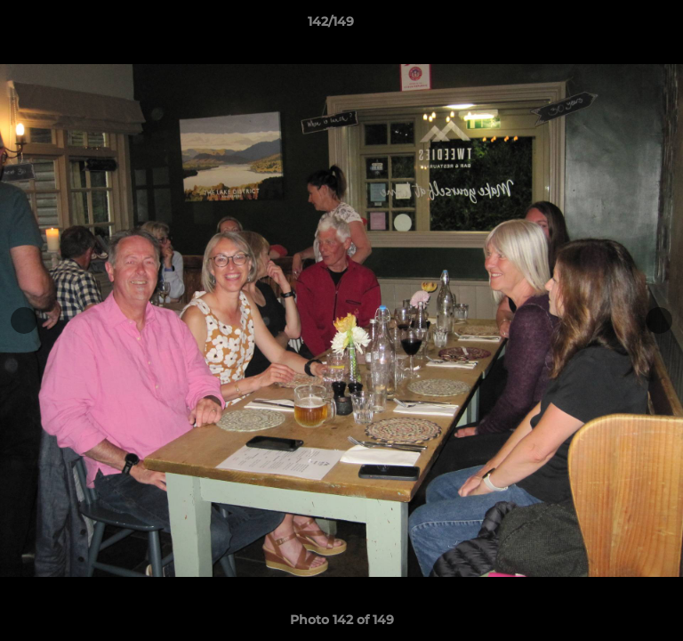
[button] (619, 26)
